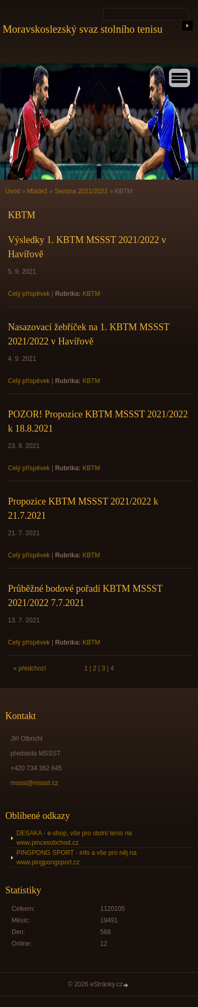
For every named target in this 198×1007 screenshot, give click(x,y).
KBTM (91, 293)
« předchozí (29, 668)
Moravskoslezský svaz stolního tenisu (83, 29)
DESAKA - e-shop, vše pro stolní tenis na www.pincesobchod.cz (74, 837)
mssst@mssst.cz (34, 783)
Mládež (37, 191)
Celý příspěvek (29, 293)
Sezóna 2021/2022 (81, 191)
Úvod (12, 191)
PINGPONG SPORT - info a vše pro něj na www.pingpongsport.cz (76, 857)
